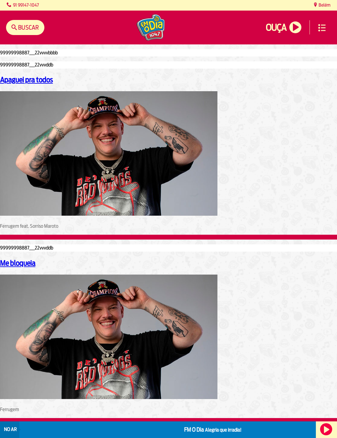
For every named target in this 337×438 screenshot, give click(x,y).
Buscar (28, 27)
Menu (322, 28)
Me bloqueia (17, 263)
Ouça (276, 27)
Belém (324, 5)
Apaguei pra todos (26, 80)
